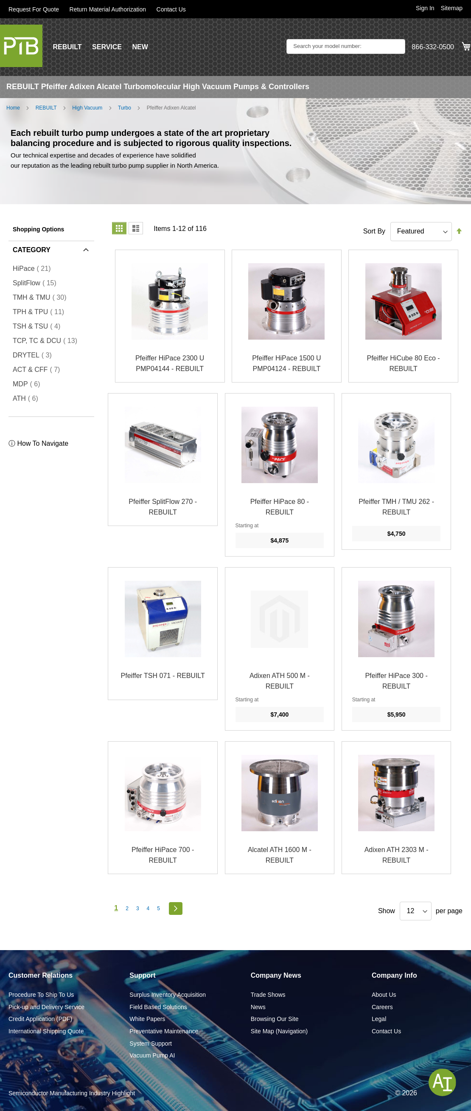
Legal (379, 1018)
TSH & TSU (39, 326)
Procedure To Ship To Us (41, 994)
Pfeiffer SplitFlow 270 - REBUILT (163, 507)
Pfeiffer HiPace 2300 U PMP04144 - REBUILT (169, 363)
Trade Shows (268, 994)
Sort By (374, 231)
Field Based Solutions (158, 1007)
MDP (29, 384)
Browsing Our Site (275, 1018)
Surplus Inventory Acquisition (167, 994)
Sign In (425, 8)
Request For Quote (33, 9)
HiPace (34, 268)
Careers (382, 1007)
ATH (28, 398)
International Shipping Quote (46, 1031)
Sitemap (452, 8)
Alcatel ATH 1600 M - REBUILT (279, 855)
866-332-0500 (433, 47)
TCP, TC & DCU (47, 340)
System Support (150, 1043)
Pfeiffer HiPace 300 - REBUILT (396, 681)
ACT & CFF (39, 369)
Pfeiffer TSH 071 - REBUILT (163, 675)
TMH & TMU (42, 297)
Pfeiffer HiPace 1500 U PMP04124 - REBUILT (286, 363)
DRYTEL (35, 355)
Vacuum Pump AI (152, 1055)
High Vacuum (87, 108)
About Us (384, 994)
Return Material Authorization (108, 9)
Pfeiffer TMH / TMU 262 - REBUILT (396, 507)
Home (13, 108)
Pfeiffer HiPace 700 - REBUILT (163, 855)
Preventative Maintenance (163, 1031)
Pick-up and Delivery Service (46, 1007)
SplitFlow (37, 283)
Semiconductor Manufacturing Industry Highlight (71, 1093)
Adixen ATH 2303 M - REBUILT (396, 855)
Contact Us (171, 9)
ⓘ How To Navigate (38, 443)
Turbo (124, 108)
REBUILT (67, 47)
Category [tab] (31, 249)
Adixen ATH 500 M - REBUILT (280, 681)
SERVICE (107, 47)
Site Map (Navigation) (279, 1031)
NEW (140, 47)
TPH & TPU (41, 311)
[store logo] (21, 46)
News (258, 1007)
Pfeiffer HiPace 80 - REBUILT (279, 507)
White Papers (147, 1018)
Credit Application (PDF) (40, 1018)
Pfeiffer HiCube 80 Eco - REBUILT (403, 363)
